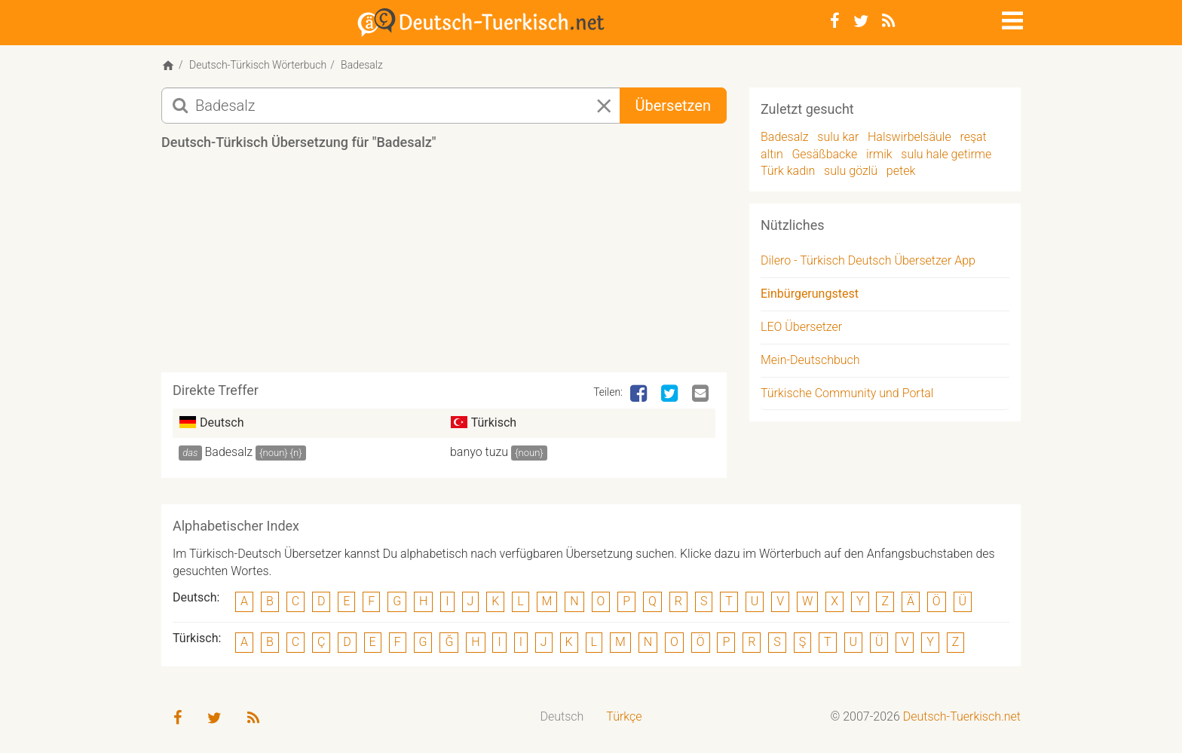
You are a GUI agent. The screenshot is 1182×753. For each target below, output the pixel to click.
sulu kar (838, 137)
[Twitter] (861, 21)
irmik (879, 154)
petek (900, 171)
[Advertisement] (444, 266)
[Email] (701, 394)
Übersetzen (673, 105)
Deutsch (562, 716)
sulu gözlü (850, 171)
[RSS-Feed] (888, 21)
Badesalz (229, 452)
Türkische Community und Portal (847, 393)
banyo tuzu (479, 452)
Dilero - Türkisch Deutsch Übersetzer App (868, 260)
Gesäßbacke (824, 154)
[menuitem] (562, 717)
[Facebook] (835, 21)
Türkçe (624, 716)
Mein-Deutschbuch (810, 360)
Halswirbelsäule (909, 137)
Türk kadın (788, 171)
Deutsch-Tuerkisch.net (962, 716)
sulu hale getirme (946, 154)
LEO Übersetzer (801, 327)
